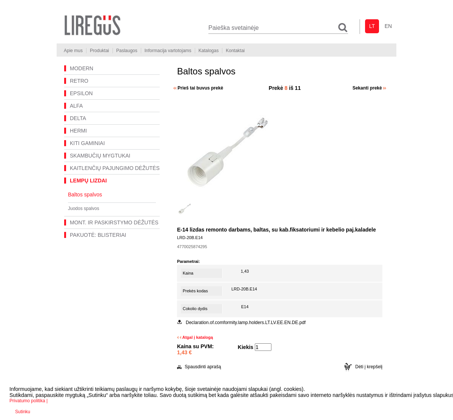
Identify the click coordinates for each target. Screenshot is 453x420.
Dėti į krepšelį (363, 366)
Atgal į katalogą (195, 337)
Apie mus (73, 50)
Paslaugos (126, 50)
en (388, 26)
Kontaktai (235, 50)
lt (372, 26)
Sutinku (22, 411)
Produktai (99, 50)
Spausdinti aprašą (199, 366)
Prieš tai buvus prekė (198, 88)
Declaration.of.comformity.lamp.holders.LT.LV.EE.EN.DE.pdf (246, 322)
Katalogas (209, 50)
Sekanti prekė (369, 88)
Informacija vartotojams (168, 50)
